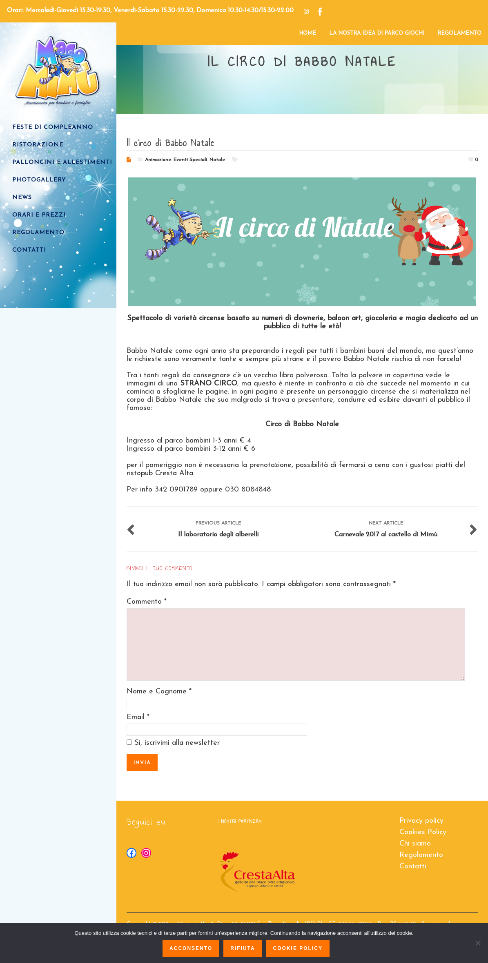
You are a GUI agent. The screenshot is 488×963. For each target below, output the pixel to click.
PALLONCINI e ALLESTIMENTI (62, 162)
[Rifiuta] (478, 943)
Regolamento (421, 855)
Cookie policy (298, 948)
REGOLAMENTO (459, 33)
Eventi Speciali (190, 159)
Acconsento (190, 948)
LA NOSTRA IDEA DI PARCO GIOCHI (376, 33)
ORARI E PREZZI (39, 215)
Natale (217, 159)
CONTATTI (29, 250)
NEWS (22, 198)
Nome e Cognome (157, 691)
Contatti (412, 866)
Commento (147, 602)
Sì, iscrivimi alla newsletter (173, 743)
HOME (307, 33)
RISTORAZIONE (37, 145)
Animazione (158, 159)
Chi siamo (415, 844)
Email (136, 717)
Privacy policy (421, 821)
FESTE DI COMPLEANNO (52, 127)
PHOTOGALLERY (39, 180)
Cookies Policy (422, 832)
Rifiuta (242, 948)
